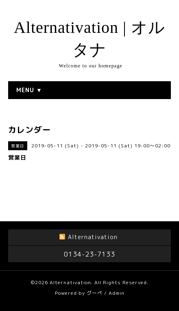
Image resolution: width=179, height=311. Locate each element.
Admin (116, 292)
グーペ (95, 292)
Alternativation (70, 282)
